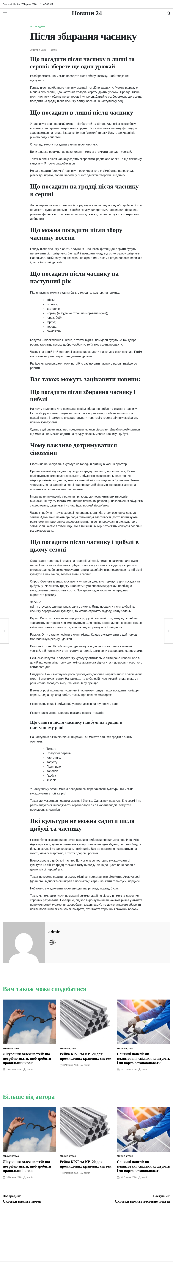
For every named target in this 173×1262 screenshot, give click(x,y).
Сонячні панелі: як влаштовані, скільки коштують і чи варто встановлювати (143, 1058)
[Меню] (5, 13)
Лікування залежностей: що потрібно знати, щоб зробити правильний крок (27, 1058)
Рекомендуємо (38, 27)
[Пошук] (168, 13)
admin (54, 50)
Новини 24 (87, 13)
